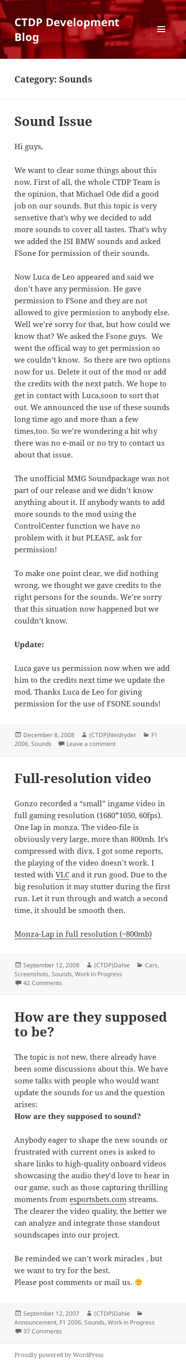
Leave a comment (91, 744)
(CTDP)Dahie (112, 965)
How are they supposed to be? (90, 1024)
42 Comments (42, 983)
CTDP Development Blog (67, 29)
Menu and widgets (161, 39)
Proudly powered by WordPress (58, 1355)
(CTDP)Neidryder (112, 735)
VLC (62, 874)
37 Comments (42, 1331)
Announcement (35, 1322)
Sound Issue (53, 121)
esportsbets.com (97, 1199)
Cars (151, 965)
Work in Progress (98, 974)
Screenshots (31, 974)
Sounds (41, 744)
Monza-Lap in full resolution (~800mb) (83, 934)
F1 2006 (70, 1322)
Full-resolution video (82, 778)
